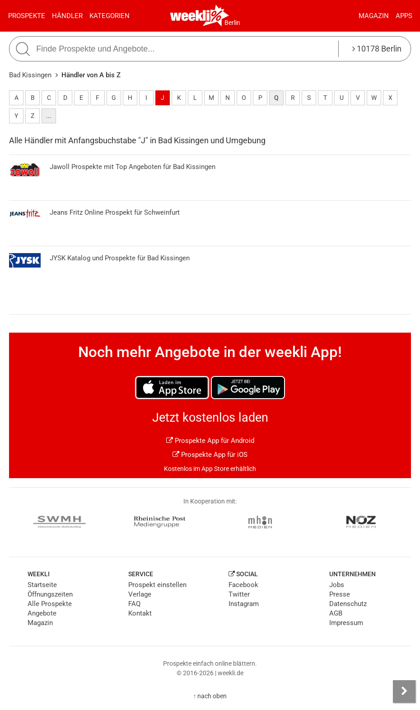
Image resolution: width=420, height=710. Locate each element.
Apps (404, 16)
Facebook (243, 585)
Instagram (244, 604)
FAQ (134, 604)
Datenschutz (348, 604)
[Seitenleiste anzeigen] (404, 691)
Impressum (346, 623)
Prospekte (26, 16)
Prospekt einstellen (157, 585)
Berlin (232, 22)
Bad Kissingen (30, 75)
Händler (67, 16)
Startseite (42, 585)
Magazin (374, 16)
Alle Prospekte (50, 604)
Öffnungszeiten (50, 594)
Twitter (239, 594)
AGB (335, 613)
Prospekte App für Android (210, 441)
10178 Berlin (376, 48)
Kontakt (140, 613)
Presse (339, 594)
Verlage (139, 594)
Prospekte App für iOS (210, 455)
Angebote (42, 613)
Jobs (336, 585)
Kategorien (109, 16)
